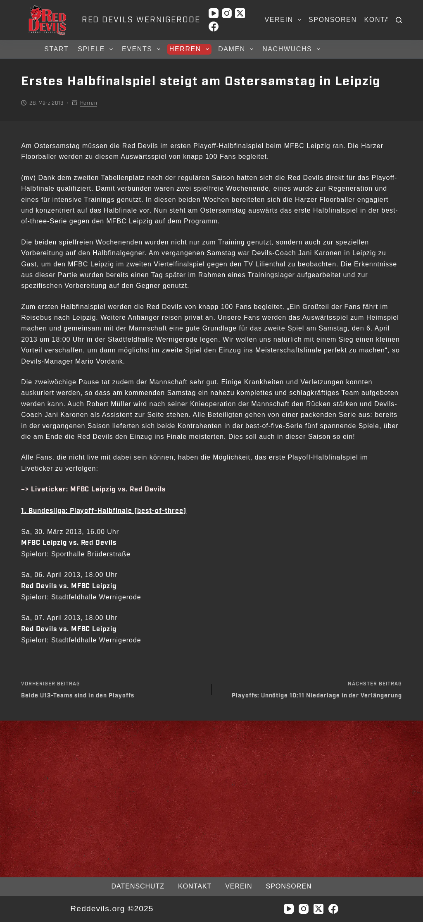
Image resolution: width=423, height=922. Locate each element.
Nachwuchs (292, 49)
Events (142, 49)
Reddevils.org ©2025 (111, 908)
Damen (237, 49)
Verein (284, 20)
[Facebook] (214, 26)
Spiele (96, 49)
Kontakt (382, 19)
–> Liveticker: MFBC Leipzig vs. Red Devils (93, 489)
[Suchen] (399, 20)
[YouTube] (214, 13)
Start (56, 49)
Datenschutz (138, 886)
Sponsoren (333, 19)
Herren (190, 49)
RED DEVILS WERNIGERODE (141, 20)
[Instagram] (227, 13)
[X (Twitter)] (240, 13)
